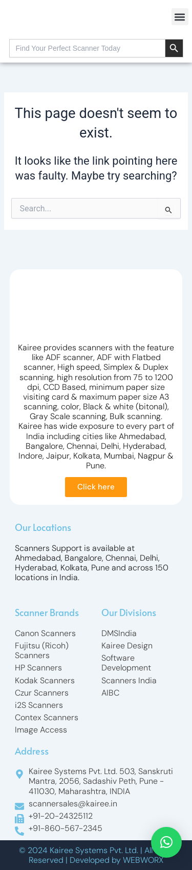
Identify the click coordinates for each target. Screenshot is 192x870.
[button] (180, 16)
